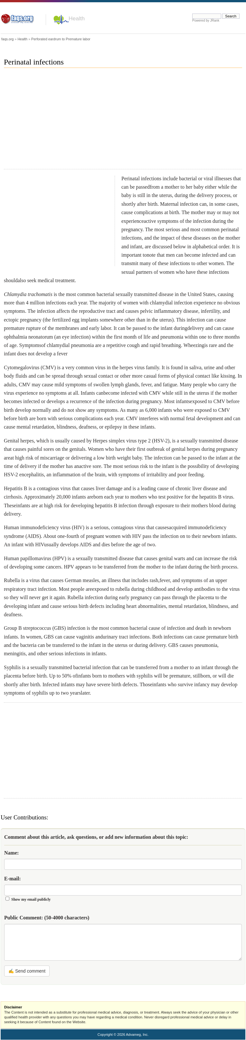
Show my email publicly (31, 899)
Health (77, 18)
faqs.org (7, 39)
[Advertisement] (89, 121)
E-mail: (12, 878)
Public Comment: (46, 917)
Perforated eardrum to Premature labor (60, 39)
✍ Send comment (26, 971)
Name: (11, 853)
